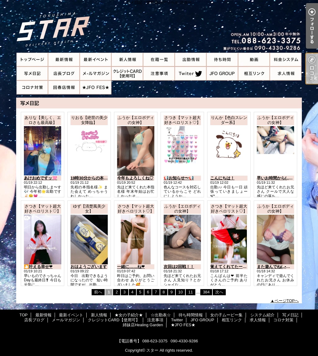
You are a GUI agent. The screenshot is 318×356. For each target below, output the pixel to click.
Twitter (191, 74)
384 (206, 292)
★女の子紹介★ (159, 60)
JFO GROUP (222, 74)
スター (152, 350)
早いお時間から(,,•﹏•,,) (278, 178)
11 (190, 292)
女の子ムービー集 (254, 60)
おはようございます (88, 266)
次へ (219, 292)
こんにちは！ (222, 178)
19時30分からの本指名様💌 (95, 178)
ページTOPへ (287, 300)
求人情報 (286, 74)
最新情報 (64, 60)
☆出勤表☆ (191, 60)
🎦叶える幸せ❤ (38, 266)
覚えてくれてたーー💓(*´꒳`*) (236, 266)
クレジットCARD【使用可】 (127, 74)
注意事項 (159, 74)
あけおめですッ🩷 (40, 178)
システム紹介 (286, 60)
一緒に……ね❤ (131, 266)
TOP (32, 60)
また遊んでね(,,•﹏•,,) (276, 266)
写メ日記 (32, 74)
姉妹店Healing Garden (64, 87)
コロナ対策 (32, 87)
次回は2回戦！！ (179, 266)
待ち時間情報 (222, 60)
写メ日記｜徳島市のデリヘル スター (159, 26)
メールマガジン (95, 74)
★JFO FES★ (95, 87)
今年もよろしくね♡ (135, 178)
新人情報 (127, 60)
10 (180, 292)
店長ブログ (64, 74)
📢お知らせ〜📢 (179, 178)
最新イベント (95, 60)
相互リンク (254, 74)
